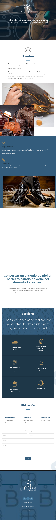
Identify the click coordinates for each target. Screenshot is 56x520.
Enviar (28, 458)
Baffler (33, 510)
